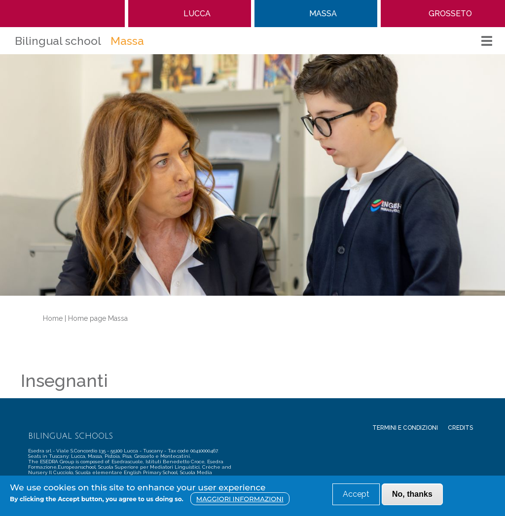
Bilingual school (58, 40)
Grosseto (450, 13)
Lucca (197, 13)
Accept (356, 494)
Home (62, 13)
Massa (323, 13)
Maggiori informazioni (240, 499)
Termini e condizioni (405, 427)
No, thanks (412, 494)
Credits (460, 427)
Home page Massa (98, 318)
